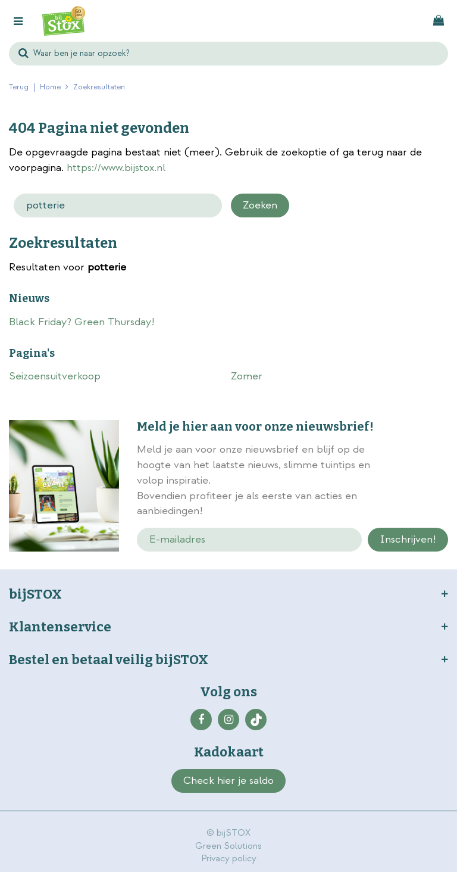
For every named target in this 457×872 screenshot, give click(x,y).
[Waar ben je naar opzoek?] (228, 54)
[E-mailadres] (249, 540)
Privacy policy (228, 858)
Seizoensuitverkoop (55, 376)
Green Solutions (228, 846)
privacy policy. (419, 481)
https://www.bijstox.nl (116, 167)
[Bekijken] (438, 20)
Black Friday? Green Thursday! (82, 322)
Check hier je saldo (228, 780)
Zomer (246, 376)
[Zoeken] (118, 205)
